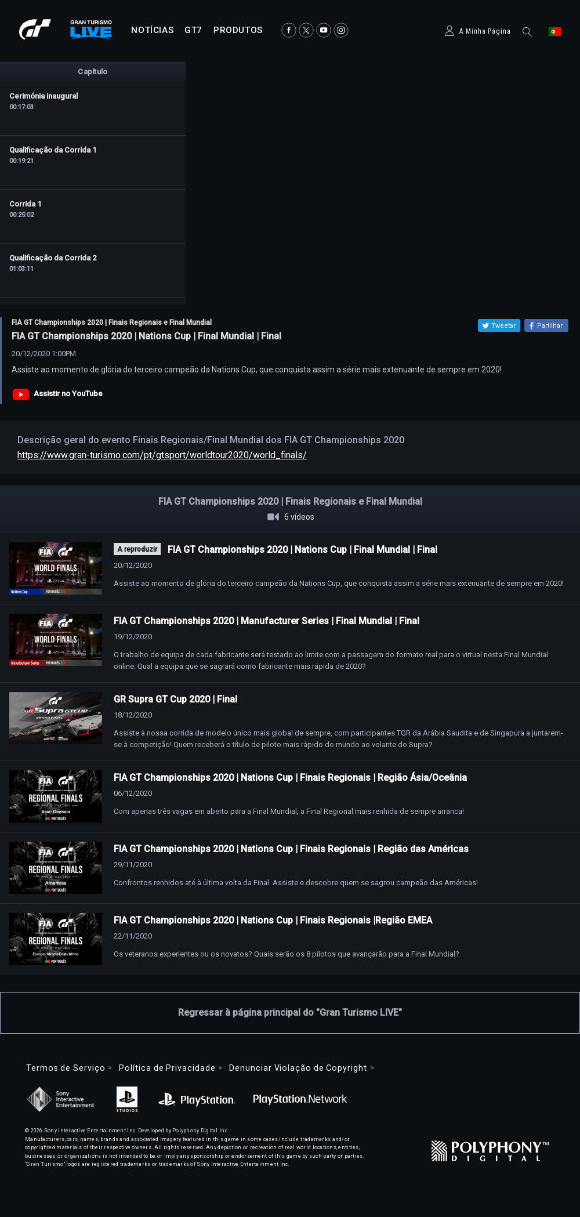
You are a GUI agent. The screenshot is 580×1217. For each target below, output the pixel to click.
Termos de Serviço (65, 1068)
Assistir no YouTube (68, 393)
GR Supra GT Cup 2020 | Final (175, 699)
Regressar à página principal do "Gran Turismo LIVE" (290, 1012)
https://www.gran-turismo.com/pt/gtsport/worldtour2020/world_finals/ (162, 455)
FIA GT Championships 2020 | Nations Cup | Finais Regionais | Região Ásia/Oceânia (290, 777)
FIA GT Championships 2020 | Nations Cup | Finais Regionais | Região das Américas (291, 848)
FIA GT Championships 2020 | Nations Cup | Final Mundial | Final (302, 549)
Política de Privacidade (167, 1068)
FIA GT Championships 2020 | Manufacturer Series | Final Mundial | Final (266, 620)
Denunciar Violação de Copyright (298, 1068)
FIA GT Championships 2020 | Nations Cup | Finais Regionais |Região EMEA (273, 920)
